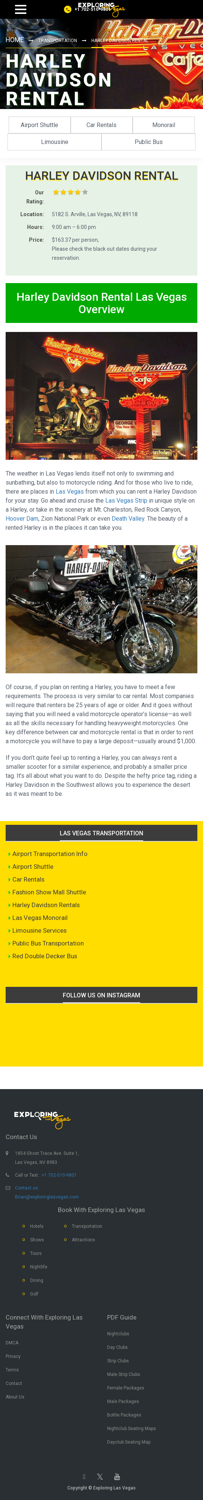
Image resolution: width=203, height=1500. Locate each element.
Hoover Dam (22, 518)
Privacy (13, 1356)
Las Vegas (70, 491)
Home (15, 40)
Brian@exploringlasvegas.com (47, 1197)
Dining (36, 1280)
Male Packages (123, 1401)
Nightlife (38, 1267)
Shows (37, 1239)
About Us (15, 1397)
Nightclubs (118, 1333)
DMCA (12, 1342)
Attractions (83, 1239)
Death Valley (128, 518)
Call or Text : (27, 1175)
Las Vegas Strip (126, 500)
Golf (34, 1294)
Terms (12, 1370)
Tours (36, 1253)
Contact (14, 1383)
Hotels (37, 1226)
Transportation (58, 41)
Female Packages (125, 1388)
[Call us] (87, 9)
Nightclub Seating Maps (131, 1428)
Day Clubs (117, 1347)
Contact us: (27, 1188)
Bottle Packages (124, 1415)
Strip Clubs (118, 1361)
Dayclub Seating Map (128, 1442)
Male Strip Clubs (123, 1374)
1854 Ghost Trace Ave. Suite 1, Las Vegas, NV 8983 (47, 1158)
